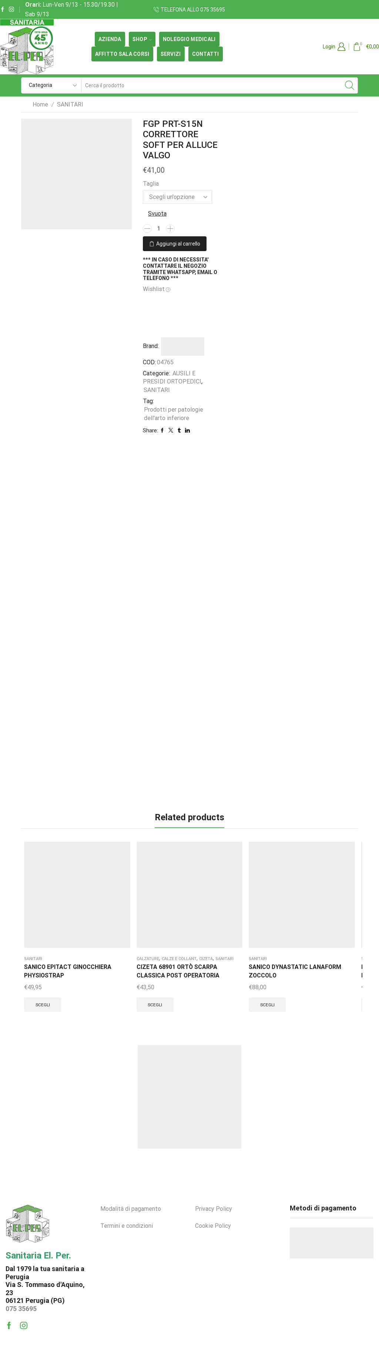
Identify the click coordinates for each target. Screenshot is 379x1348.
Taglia (151, 183)
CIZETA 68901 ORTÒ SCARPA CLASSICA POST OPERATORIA (104, 938)
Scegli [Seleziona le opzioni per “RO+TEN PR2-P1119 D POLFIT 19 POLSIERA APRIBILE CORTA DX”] (212, 971)
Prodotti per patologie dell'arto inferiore (173, 413)
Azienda (109, 39)
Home (40, 104)
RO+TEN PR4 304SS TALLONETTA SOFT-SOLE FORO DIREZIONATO (269, 929)
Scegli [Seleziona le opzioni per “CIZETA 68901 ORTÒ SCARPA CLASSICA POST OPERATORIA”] (100, 980)
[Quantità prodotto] (159, 228)
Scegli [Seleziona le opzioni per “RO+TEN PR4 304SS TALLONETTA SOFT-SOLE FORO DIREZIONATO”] (268, 980)
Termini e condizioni (126, 1203)
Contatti (205, 54)
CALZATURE (93, 899)
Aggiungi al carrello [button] (330, 977)
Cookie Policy (213, 1203)
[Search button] (350, 85)
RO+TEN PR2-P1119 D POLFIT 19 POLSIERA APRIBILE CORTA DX (217, 925)
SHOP (142, 39)
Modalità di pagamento (130, 1186)
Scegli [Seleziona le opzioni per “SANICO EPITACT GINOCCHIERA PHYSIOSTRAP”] (44, 963)
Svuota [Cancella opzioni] (157, 213)
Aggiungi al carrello (178, 243)
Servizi (171, 54)
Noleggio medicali (189, 39)
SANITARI (70, 104)
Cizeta (109, 908)
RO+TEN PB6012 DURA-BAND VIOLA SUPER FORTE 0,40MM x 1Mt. (329, 925)
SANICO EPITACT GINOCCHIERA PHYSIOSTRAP (46, 920)
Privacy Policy (213, 1186)
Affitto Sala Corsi (122, 54)
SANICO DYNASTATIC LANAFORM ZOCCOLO (156, 920)
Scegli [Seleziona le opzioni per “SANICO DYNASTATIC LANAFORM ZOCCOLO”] (156, 963)
